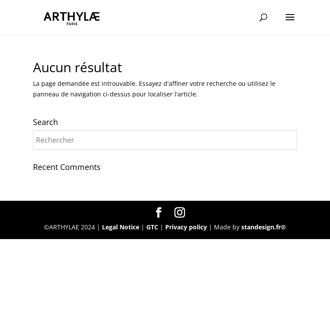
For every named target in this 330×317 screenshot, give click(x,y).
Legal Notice (120, 227)
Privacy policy (187, 227)
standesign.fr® (263, 227)
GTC (152, 227)
